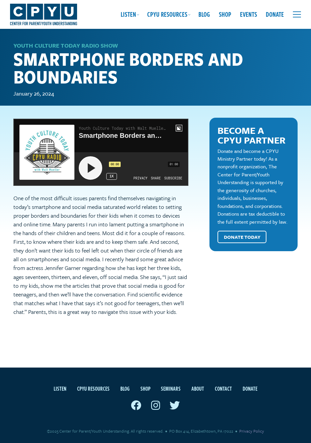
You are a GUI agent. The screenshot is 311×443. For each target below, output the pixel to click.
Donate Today (242, 236)
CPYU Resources (167, 14)
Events (248, 14)
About (197, 389)
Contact (223, 389)
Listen (128, 14)
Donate (275, 14)
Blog (204, 14)
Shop (225, 14)
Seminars (171, 389)
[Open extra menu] (297, 14)
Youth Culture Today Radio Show (65, 45)
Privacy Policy (251, 431)
